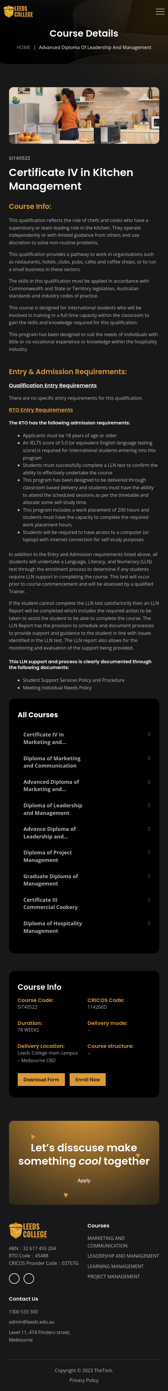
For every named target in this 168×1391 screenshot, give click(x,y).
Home (24, 47)
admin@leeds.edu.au (32, 1322)
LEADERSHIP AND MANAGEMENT (123, 1256)
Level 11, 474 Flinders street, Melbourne (40, 1336)
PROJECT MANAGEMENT (114, 1276)
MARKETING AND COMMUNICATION (108, 1242)
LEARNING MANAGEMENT (116, 1266)
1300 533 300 (23, 1311)
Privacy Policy (84, 1380)
